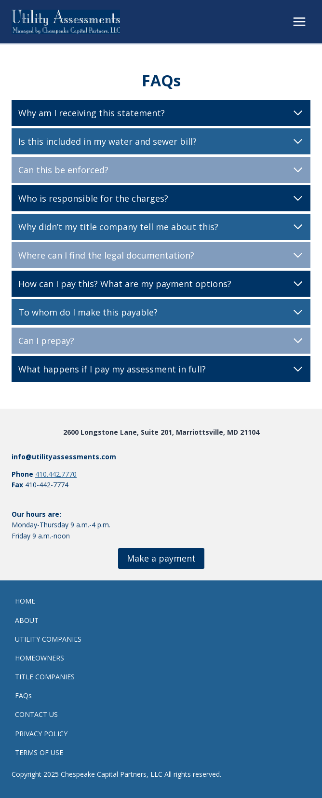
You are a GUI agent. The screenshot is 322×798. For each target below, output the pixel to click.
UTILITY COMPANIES (48, 639)
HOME (25, 600)
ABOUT (27, 620)
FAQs (23, 695)
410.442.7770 (56, 474)
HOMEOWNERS (39, 657)
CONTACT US (36, 714)
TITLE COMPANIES (45, 676)
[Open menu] (299, 21)
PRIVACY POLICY (41, 733)
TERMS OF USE (39, 752)
